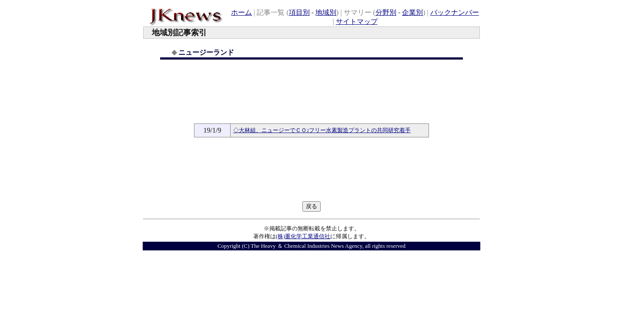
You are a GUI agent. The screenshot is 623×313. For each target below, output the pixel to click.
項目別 (299, 12)
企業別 (412, 12)
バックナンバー (454, 12)
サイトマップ (357, 21)
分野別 (385, 12)
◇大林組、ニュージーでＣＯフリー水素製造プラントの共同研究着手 (322, 130)
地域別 (325, 12)
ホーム (241, 12)
